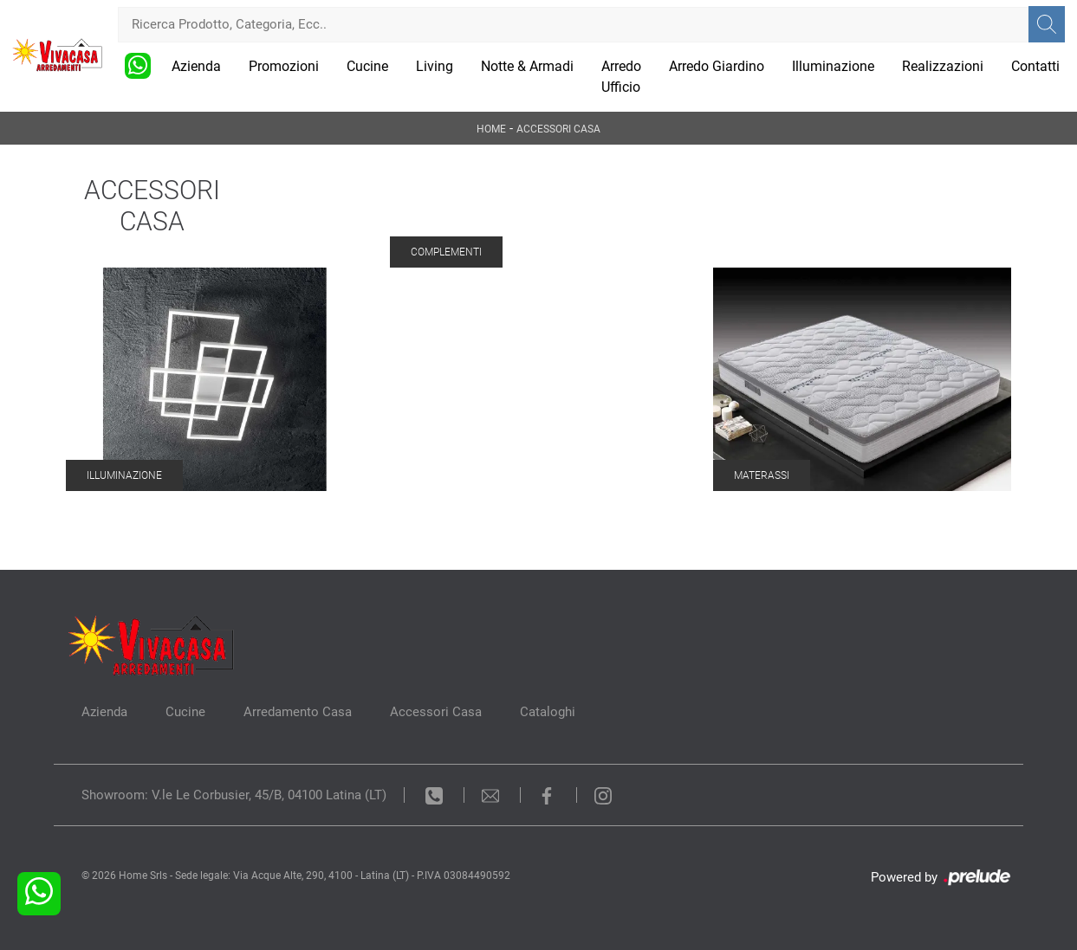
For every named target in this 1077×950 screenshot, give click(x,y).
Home (491, 129)
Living (434, 66)
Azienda (196, 66)
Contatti (1035, 66)
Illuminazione (833, 66)
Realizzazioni (942, 66)
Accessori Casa (558, 129)
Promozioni (284, 66)
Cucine (367, 66)
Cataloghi (547, 712)
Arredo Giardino (716, 66)
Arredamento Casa (297, 712)
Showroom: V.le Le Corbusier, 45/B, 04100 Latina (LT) (233, 795)
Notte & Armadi (527, 66)
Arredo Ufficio (621, 76)
